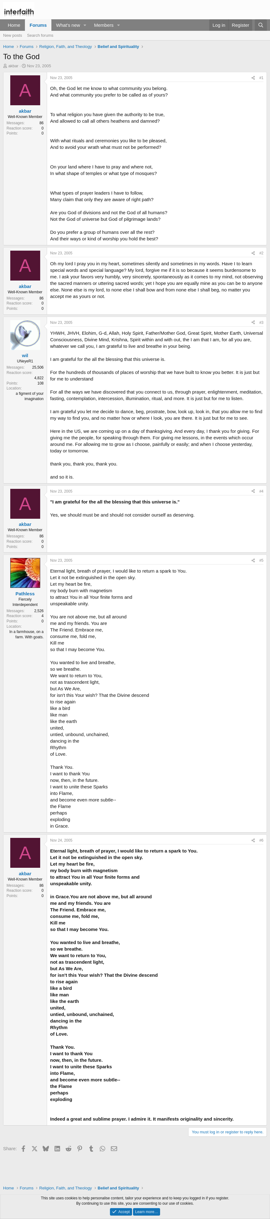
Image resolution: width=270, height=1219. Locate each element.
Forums (38, 25)
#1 (261, 78)
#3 (261, 322)
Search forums (40, 35)
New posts (12, 35)
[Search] (261, 25)
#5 (261, 560)
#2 (261, 253)
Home (14, 25)
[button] (85, 25)
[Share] (253, 78)
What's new (68, 25)
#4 (261, 491)
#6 (261, 840)
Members (104, 25)
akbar (13, 66)
